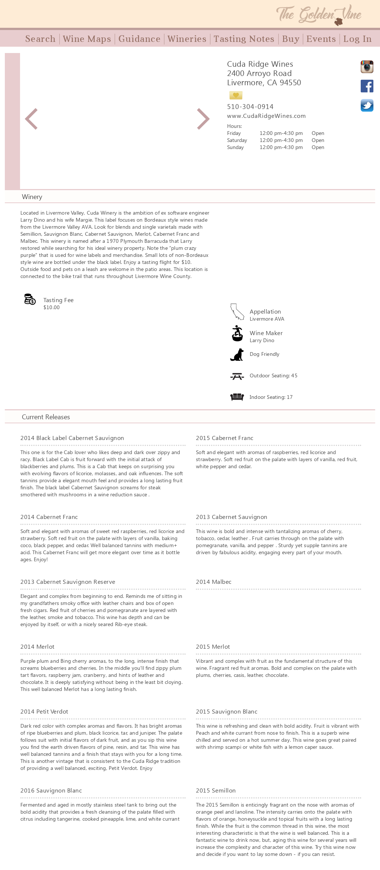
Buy (291, 39)
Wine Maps (87, 39)
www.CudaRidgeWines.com (266, 115)
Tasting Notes (244, 39)
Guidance (139, 39)
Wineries (187, 39)
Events (321, 39)
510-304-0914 (250, 106)
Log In (357, 39)
